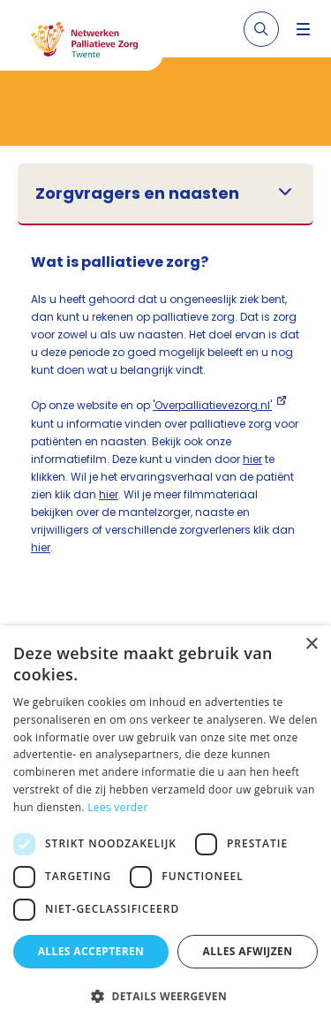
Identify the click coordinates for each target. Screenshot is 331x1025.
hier (252, 459)
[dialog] (165, 825)
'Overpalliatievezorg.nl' (212, 405)
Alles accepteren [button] (91, 951)
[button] (165, 996)
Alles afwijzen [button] (248, 951)
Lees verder (117, 807)
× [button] (311, 644)
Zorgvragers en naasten (137, 193)
